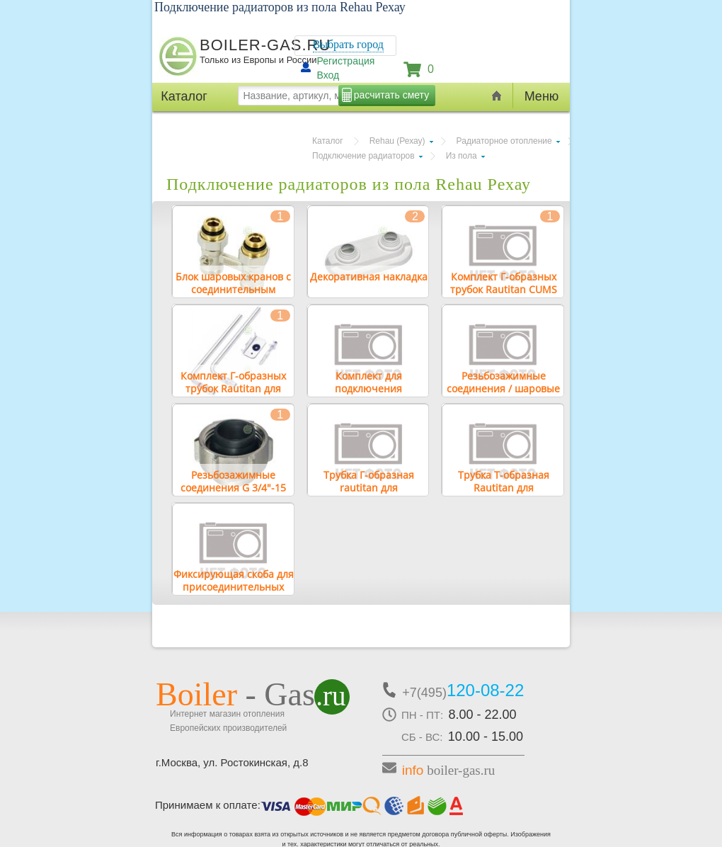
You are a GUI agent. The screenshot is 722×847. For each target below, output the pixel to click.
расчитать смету (391, 95)
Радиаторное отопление (504, 141)
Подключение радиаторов (363, 156)
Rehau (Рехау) (397, 141)
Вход (328, 75)
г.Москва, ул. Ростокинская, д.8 (232, 762)
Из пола (461, 156)
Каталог (327, 141)
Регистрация (346, 61)
